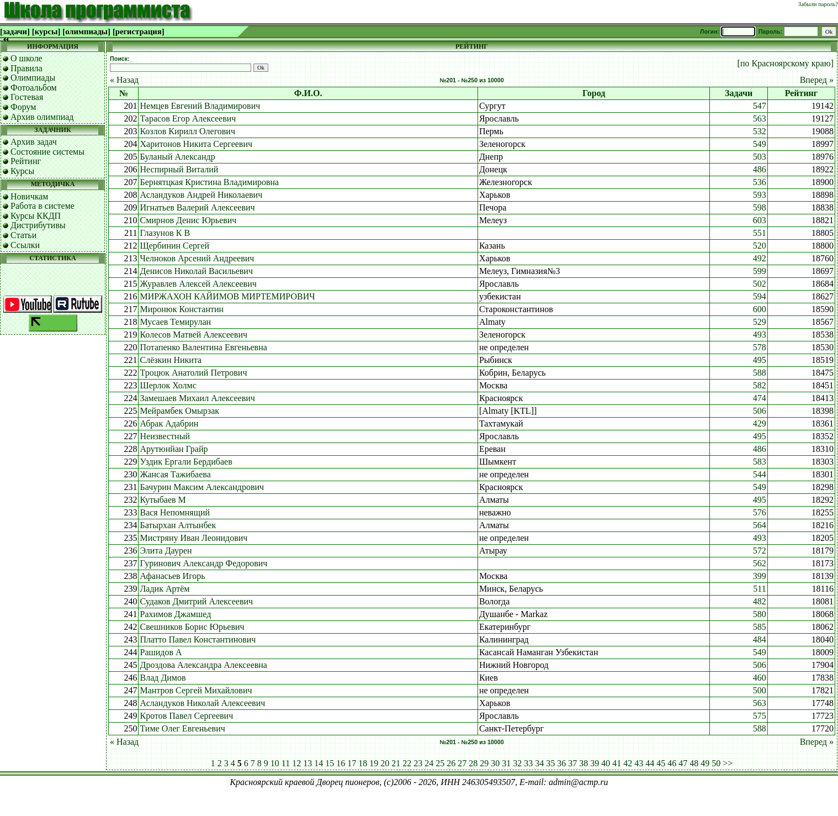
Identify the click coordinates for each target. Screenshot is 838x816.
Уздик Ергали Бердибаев (186, 461)
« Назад (124, 80)
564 (759, 525)
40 (605, 763)
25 (440, 763)
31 (506, 763)
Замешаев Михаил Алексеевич (197, 398)
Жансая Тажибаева (175, 474)
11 (286, 763)
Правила (26, 68)
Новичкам (29, 196)
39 (594, 763)
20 (384, 763)
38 (583, 763)
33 (528, 763)
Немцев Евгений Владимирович (200, 105)
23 (417, 763)
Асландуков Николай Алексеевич (202, 703)
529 (759, 322)
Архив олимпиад (42, 117)
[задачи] (15, 31)
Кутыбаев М (162, 499)
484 (759, 639)
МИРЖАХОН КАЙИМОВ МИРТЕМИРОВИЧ (227, 296)
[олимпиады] (86, 31)
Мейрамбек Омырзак (179, 410)
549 (759, 144)
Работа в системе (42, 205)
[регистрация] (139, 31)
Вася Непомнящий (175, 512)
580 (759, 614)
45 (660, 763)
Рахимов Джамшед (175, 614)
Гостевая (26, 97)
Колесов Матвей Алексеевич (193, 334)
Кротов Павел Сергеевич (186, 715)
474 (759, 398)
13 (307, 763)
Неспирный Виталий (179, 169)
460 (759, 677)
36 (561, 763)
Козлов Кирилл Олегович (187, 131)
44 (649, 763)
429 (759, 423)
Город (593, 93)
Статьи (23, 235)
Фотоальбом (33, 87)
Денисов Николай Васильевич (196, 271)
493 (759, 334)
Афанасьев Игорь (172, 576)
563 (759, 118)
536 (759, 182)
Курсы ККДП (35, 215)
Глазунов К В (165, 233)
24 (429, 763)
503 (759, 156)
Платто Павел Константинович (198, 639)
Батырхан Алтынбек (178, 525)
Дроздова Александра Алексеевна (203, 665)
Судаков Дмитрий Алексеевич (196, 601)
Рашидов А (161, 652)
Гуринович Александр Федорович (203, 563)
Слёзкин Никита (170, 360)
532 (759, 131)
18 (362, 763)
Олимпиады (32, 77)
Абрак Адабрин (169, 423)
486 (759, 169)
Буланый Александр (177, 156)
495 (759, 360)
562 (759, 563)
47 (682, 763)
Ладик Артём (164, 588)
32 (517, 763)
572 (759, 550)
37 (572, 763)
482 (759, 601)
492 (759, 258)
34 (539, 763)
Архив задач (33, 141)
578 (759, 347)
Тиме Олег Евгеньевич (182, 728)
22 (406, 763)
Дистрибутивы (38, 225)
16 (340, 763)
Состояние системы (47, 151)
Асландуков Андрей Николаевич (201, 194)
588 (759, 372)
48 (694, 763)
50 (716, 763)
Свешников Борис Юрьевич (192, 626)
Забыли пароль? (818, 4)
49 (705, 763)
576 (759, 512)
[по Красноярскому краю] (786, 63)
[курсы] (46, 31)
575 (759, 715)
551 (759, 233)
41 (616, 763)
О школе (26, 58)
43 (638, 763)
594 (759, 296)
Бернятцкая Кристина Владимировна (209, 182)
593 (759, 194)
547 (759, 105)
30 (495, 763)
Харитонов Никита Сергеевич (196, 144)
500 (759, 690)
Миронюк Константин (182, 309)
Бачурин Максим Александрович (202, 487)
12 (296, 763)
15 (329, 763)
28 (473, 763)
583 (759, 461)
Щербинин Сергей (174, 245)
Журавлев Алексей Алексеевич (198, 283)
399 (759, 576)
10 (275, 763)
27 (462, 763)
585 (759, 626)
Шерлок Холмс (168, 385)
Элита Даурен (166, 550)
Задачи (738, 93)
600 (759, 309)
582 (759, 385)
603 (759, 220)
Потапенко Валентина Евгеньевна (203, 347)
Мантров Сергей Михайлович (196, 690)
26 (451, 763)
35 (550, 763)
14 (318, 763)
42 (627, 763)
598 (759, 207)
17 (351, 763)
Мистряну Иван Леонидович (193, 538)
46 (671, 763)
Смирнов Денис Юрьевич (188, 220)
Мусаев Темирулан (175, 322)
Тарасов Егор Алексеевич (188, 118)
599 (759, 271)
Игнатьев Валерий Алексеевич (197, 207)
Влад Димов (162, 677)
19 (373, 763)
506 (759, 410)
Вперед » (817, 80)
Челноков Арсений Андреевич (197, 258)
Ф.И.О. (308, 93)
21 (395, 763)
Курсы (22, 171)
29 (484, 763)
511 (759, 588)
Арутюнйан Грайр (174, 449)
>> (728, 763)
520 (759, 245)
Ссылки (25, 245)
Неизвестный (164, 436)
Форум (23, 107)
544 (759, 474)
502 (759, 283)
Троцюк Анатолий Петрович (193, 372)
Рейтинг (25, 161)
